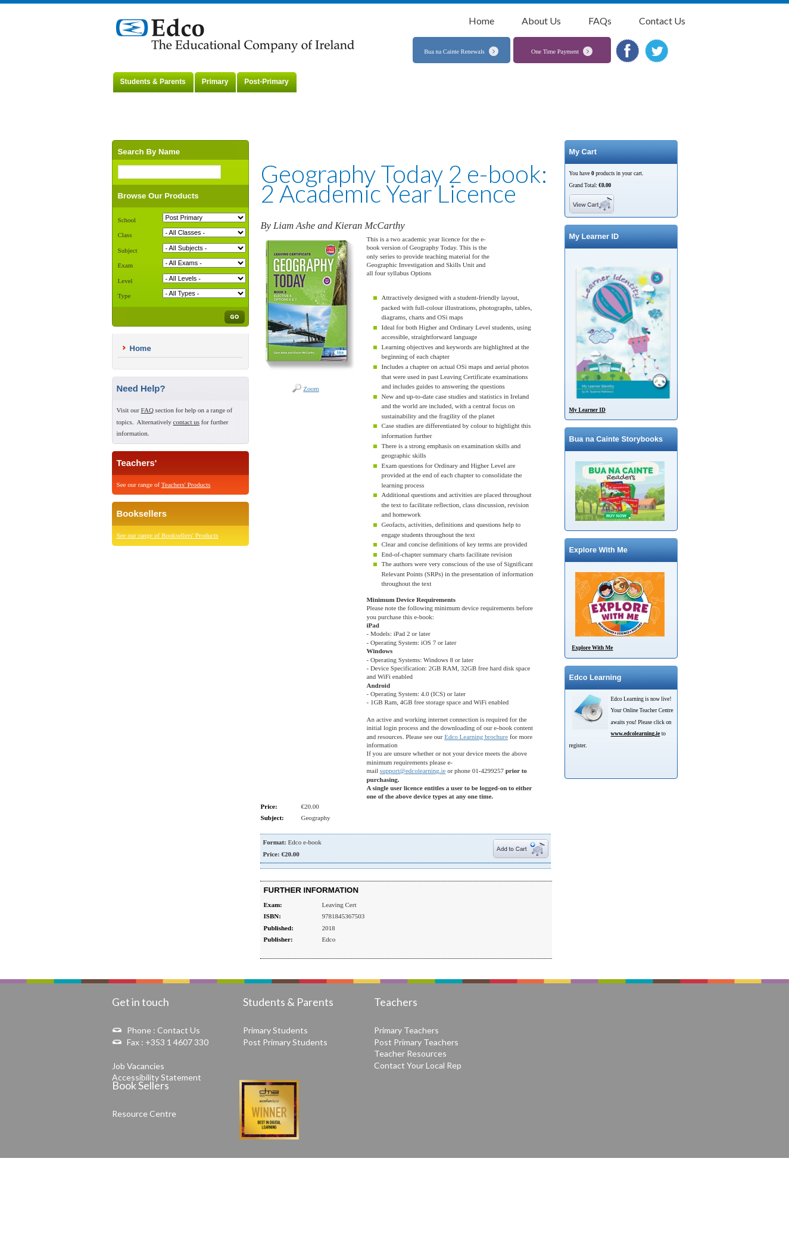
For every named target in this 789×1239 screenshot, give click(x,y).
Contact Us (662, 20)
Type (124, 295)
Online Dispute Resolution (454, 1177)
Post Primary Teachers (416, 1042)
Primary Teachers (406, 1030)
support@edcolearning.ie (413, 770)
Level (125, 280)
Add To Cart (520, 848)
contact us (186, 422)
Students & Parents (153, 81)
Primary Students (275, 1030)
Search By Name (149, 151)
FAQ (147, 410)
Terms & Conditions (381, 1177)
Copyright (656, 1177)
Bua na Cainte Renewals (454, 51)
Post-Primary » (251, 7)
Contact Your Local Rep (417, 1065)
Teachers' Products (186, 484)
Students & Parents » (201, 7)
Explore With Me (592, 648)
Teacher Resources (410, 1053)
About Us (541, 20)
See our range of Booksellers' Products (168, 535)
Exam (125, 265)
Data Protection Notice (601, 1177)
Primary (215, 81)
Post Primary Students (285, 1042)
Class (125, 234)
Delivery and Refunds (530, 1177)
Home (481, 20)
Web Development (632, 1218)
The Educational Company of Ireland (238, 36)
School (127, 219)
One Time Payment (555, 51)
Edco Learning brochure (476, 736)
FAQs (600, 20)
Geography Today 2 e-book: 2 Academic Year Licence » (347, 7)
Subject (128, 250)
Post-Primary (266, 81)
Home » (161, 7)
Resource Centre (144, 1113)
